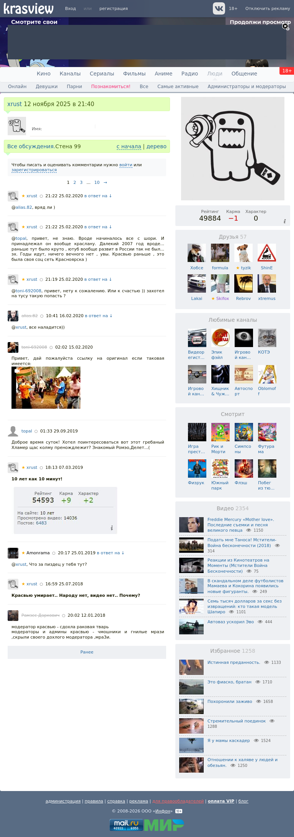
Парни (74, 86)
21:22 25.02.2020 (64, 195)
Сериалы (102, 73)
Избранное (232, 651)
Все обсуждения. (31, 146)
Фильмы (134, 73)
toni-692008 (28, 290)
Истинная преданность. (233, 662)
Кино (44, 73)
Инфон (162, 811)
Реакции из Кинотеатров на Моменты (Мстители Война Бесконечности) (238, 566)
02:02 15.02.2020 (74, 347)
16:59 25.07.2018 (64, 583)
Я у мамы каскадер (228, 740)
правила (94, 801)
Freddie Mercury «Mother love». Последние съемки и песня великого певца (240, 525)
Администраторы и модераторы (247, 86)
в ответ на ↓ (98, 195)
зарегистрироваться (34, 169)
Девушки (46, 86)
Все (144, 86)
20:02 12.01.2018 (86, 615)
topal (21, 238)
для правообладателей (178, 801)
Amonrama (35, 552)
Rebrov (243, 296)
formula (220, 265)
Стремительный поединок (236, 721)
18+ (233, 8)
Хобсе (197, 265)
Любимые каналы (232, 320)
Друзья (233, 237)
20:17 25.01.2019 (76, 552)
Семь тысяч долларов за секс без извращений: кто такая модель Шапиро (244, 607)
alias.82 (24, 207)
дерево (156, 146)
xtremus (267, 296)
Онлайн (17, 86)
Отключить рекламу (267, 8)
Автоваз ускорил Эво (230, 621)
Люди (214, 73)
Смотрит (233, 414)
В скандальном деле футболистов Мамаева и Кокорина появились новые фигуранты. (245, 586)
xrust (14, 104)
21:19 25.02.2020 (64, 279)
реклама (138, 801)
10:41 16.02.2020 (64, 315)
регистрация (114, 8)
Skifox (220, 296)
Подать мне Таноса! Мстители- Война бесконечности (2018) (241, 542)
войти (125, 164)
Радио (189, 73)
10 (97, 182)
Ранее (86, 652)
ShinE (267, 265)
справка (116, 801)
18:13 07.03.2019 (64, 467)
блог (243, 801)
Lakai (197, 296)
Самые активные (177, 86)
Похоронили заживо (229, 701)
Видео (233, 508)
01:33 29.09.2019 (59, 431)
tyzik (243, 265)
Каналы (70, 73)
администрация (63, 801)
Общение (244, 73)
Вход (70, 8)
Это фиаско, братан (229, 682)
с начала (129, 146)
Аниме (163, 73)
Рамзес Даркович (40, 615)
